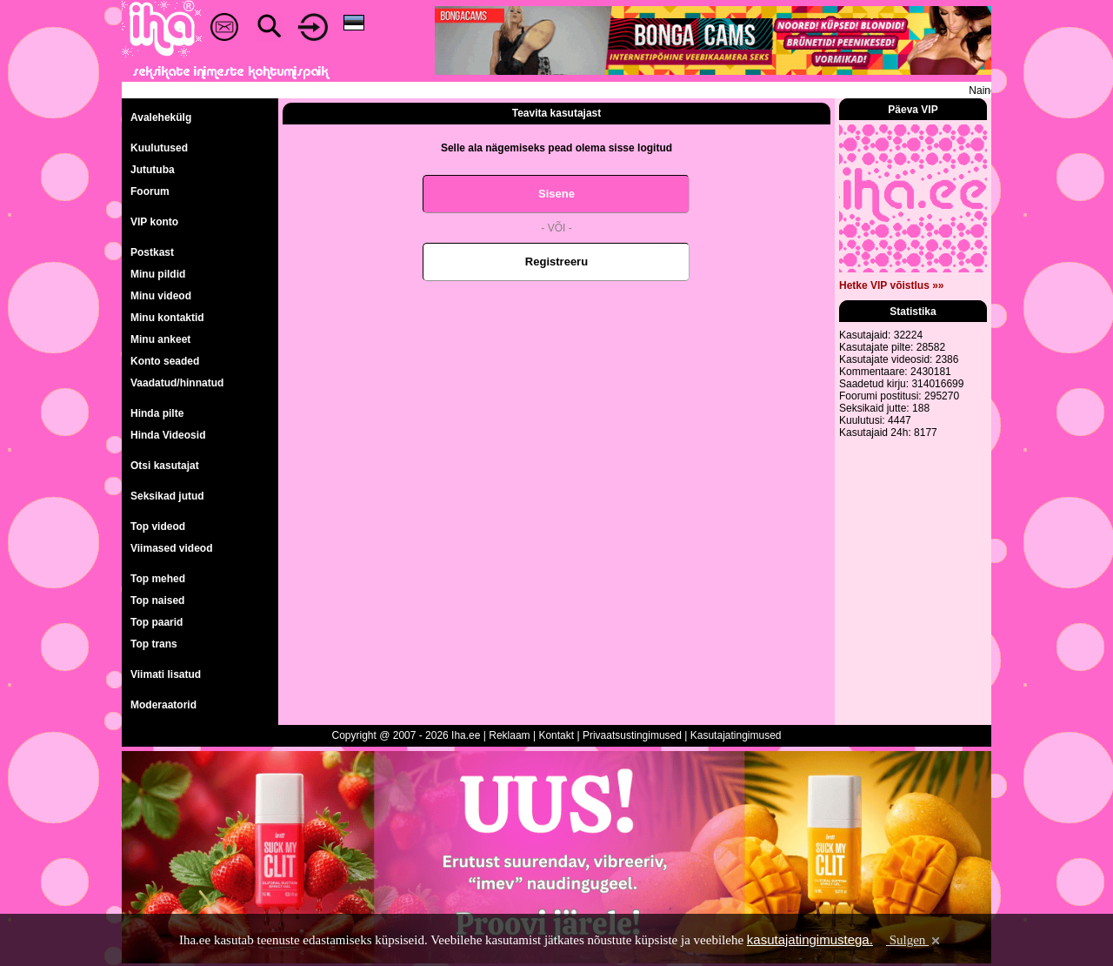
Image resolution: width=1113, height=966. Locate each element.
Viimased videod (171, 548)
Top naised (157, 600)
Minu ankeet (160, 339)
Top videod (157, 526)
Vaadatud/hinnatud (176, 383)
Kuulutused (159, 148)
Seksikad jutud (167, 496)
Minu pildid (157, 274)
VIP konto (154, 222)
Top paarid (156, 622)
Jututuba (152, 170)
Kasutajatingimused (736, 735)
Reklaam (509, 735)
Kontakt (556, 735)
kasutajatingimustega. (810, 939)
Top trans (153, 644)
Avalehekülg (160, 117)
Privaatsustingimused (632, 735)
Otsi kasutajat (164, 466)
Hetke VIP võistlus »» (891, 285)
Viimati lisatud (165, 674)
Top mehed (157, 579)
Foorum (150, 191)
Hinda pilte (156, 413)
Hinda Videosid (167, 435)
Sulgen (914, 940)
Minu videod (160, 296)
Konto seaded (164, 361)
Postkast (152, 252)
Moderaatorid (163, 705)
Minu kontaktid (167, 318)
